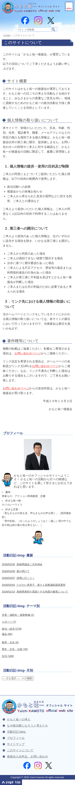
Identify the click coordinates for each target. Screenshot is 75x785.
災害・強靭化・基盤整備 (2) (18, 614)
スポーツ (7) (9, 621)
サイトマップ (16, 744)
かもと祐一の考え (18, 719)
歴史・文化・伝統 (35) (15, 649)
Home (6, 35)
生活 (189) (8, 656)
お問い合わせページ (27, 353)
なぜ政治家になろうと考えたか (27, 725)
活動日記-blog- (16, 731)
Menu (69, 9)
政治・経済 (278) (12, 628)
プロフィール (16, 737)
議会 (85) (7, 634)
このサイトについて (20, 750)
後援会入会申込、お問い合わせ (27, 756)
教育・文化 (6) (10, 642)
